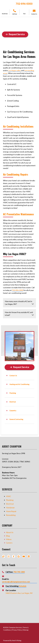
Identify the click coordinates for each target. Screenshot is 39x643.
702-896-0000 (24, 3)
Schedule (22, 586)
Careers (9, 543)
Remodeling (11, 515)
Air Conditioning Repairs (15, 174)
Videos (8, 539)
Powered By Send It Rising (12, 640)
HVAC (8, 496)
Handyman (10, 507)
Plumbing (9, 500)
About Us (9, 532)
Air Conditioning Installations (18, 126)
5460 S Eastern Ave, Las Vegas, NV (19, 593)
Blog (8, 536)
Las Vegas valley (14, 70)
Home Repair (11, 511)
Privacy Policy (17, 630)
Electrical (10, 504)
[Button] (19, 367)
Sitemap (26, 630)
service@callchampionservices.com (16, 582)
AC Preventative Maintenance (18, 214)
